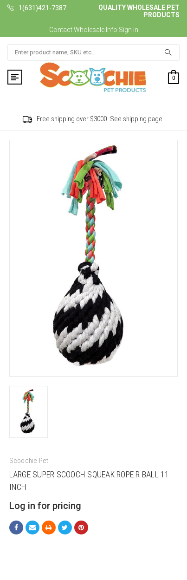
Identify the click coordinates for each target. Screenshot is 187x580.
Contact (60, 29)
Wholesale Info (95, 29)
